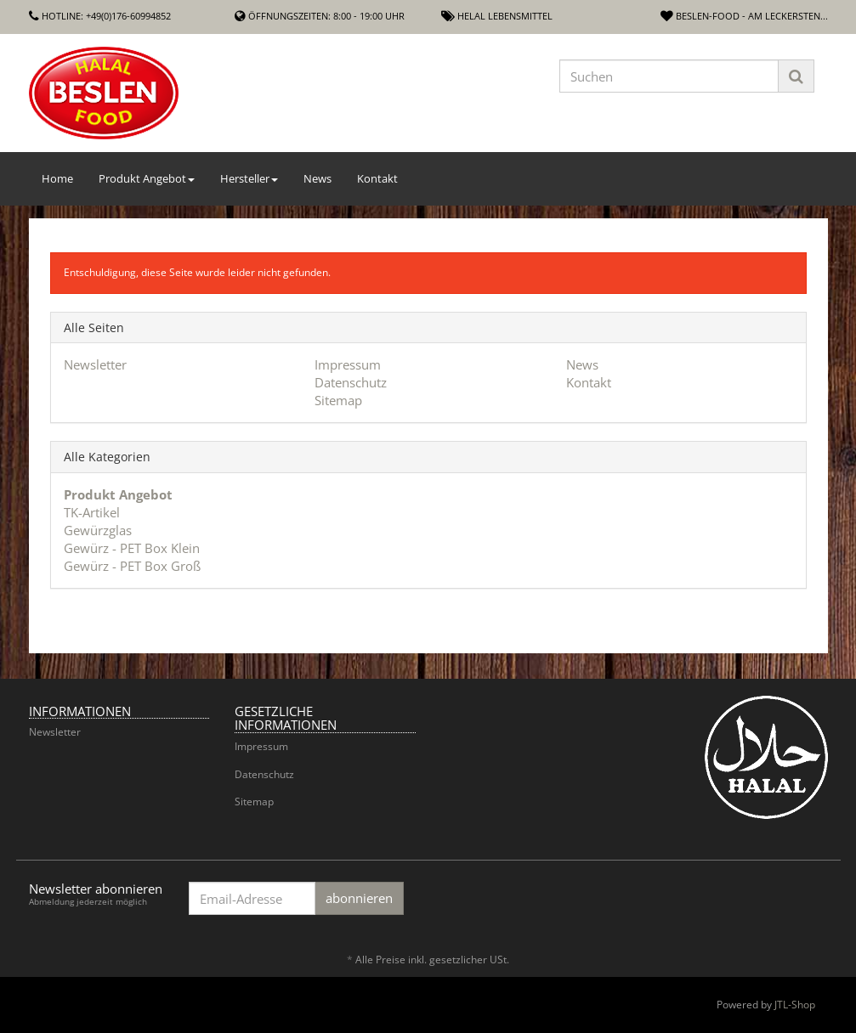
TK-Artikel (92, 512)
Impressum (348, 364)
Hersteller (249, 178)
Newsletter (95, 364)
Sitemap (338, 400)
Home (57, 178)
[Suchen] (669, 76)
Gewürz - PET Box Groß (132, 565)
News (317, 178)
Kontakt (377, 178)
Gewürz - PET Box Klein (132, 547)
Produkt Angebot (147, 178)
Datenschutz (351, 382)
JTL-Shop (794, 1004)
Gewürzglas (98, 530)
